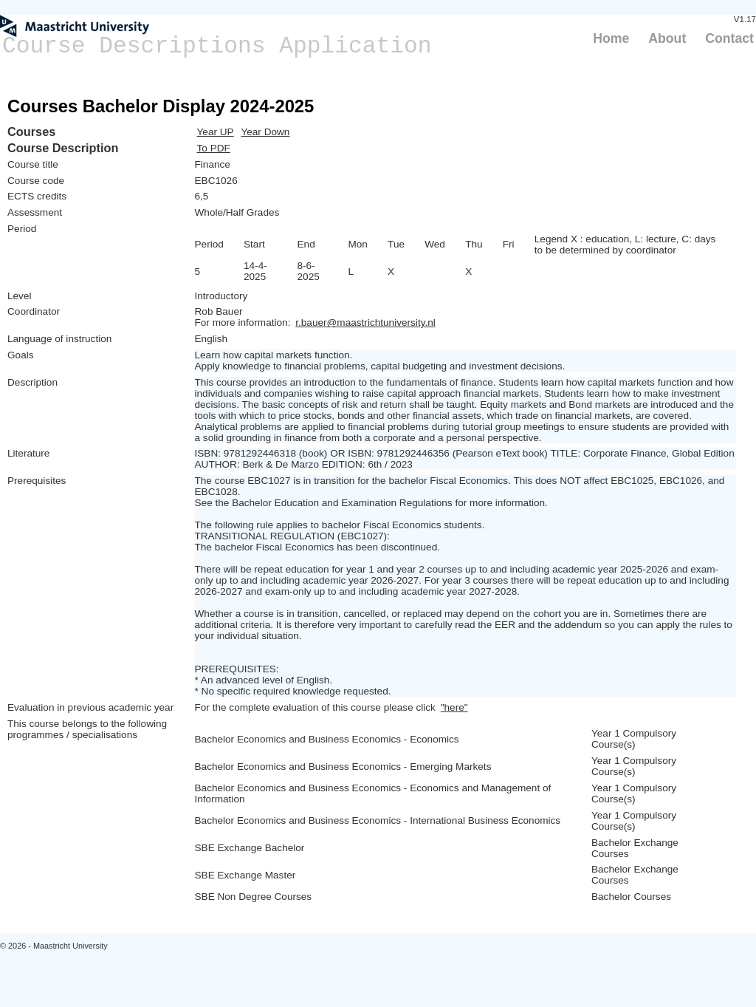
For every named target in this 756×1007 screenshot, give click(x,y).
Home (611, 38)
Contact (729, 38)
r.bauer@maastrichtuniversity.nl (365, 322)
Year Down (265, 131)
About (667, 38)
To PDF (213, 148)
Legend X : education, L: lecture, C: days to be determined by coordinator (625, 244)
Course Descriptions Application (217, 46)
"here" (454, 707)
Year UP (215, 131)
